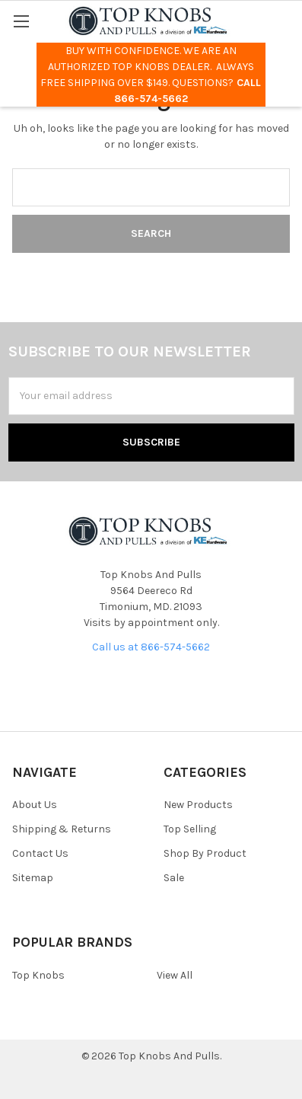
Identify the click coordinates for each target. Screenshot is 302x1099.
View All (174, 975)
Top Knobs (38, 975)
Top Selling (190, 829)
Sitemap (32, 877)
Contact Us (40, 853)
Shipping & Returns (61, 829)
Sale (174, 877)
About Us (34, 804)
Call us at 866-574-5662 (151, 647)
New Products (198, 804)
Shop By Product (205, 853)
